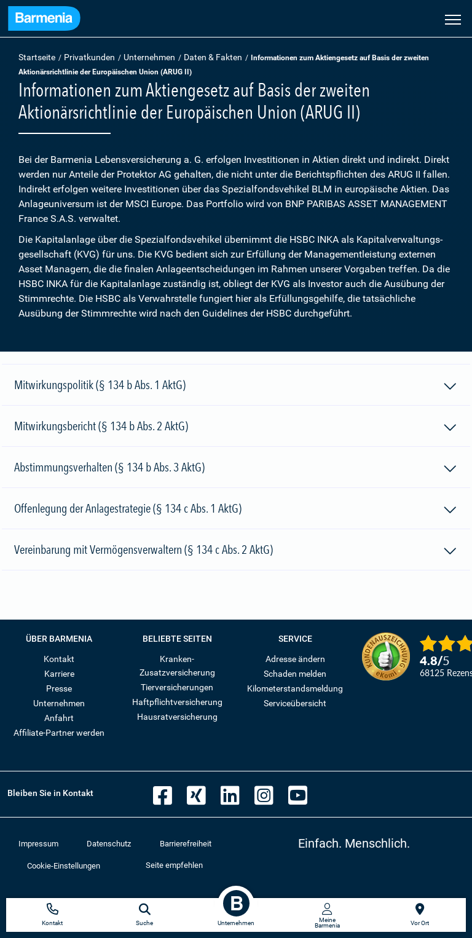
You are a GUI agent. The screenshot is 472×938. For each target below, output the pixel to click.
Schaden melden (295, 674)
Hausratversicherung (177, 717)
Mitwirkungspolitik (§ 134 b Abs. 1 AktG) (236, 386)
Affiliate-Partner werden (59, 733)
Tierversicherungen (177, 687)
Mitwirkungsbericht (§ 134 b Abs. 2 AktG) (236, 428)
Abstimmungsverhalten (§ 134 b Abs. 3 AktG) (236, 469)
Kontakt (59, 659)
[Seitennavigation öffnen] (453, 18)
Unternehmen (149, 57)
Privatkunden (89, 57)
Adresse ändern (295, 659)
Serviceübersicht (295, 703)
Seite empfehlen (174, 865)
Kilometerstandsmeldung (295, 688)
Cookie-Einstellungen (63, 865)
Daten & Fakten (213, 57)
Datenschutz (109, 843)
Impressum (38, 843)
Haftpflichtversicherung (177, 702)
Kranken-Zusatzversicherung (177, 665)
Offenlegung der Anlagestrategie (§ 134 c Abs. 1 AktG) (236, 510)
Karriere (59, 674)
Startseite (36, 57)
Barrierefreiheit (185, 843)
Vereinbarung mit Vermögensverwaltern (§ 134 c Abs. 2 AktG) (236, 551)
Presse (59, 688)
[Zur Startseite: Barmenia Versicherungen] (44, 20)
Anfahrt (59, 718)
